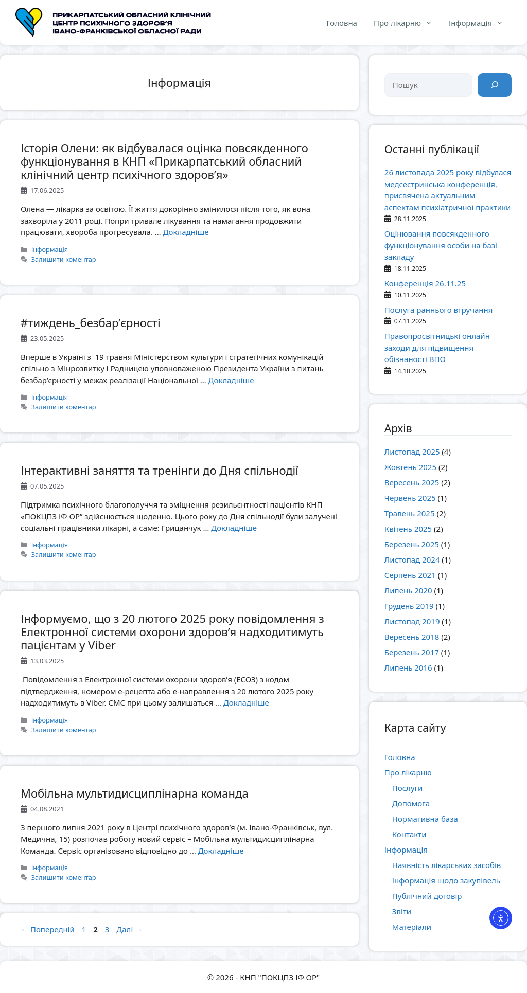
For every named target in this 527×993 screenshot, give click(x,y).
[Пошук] (495, 85)
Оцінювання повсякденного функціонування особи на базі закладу (440, 245)
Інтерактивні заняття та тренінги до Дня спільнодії (159, 470)
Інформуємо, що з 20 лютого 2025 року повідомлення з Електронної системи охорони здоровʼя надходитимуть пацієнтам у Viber (172, 631)
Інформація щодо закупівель (446, 880)
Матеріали (411, 927)
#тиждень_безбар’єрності (91, 322)
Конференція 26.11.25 (425, 283)
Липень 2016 (408, 667)
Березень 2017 (411, 652)
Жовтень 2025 (410, 467)
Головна (341, 22)
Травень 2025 (409, 513)
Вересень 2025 (412, 482)
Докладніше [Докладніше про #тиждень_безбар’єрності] (231, 380)
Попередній (48, 929)
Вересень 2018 (412, 636)
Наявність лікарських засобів (446, 865)
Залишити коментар (63, 259)
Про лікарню (407, 22)
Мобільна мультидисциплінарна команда (135, 793)
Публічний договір (427, 896)
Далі (129, 929)
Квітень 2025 (408, 528)
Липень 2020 (408, 590)
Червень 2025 (410, 498)
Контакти (409, 834)
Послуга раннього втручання (438, 309)
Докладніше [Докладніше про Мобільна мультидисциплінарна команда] (221, 850)
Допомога (411, 803)
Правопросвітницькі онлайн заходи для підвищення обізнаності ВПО (437, 347)
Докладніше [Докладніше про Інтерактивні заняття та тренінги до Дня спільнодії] (234, 527)
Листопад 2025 (412, 451)
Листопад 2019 (412, 621)
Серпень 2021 (410, 575)
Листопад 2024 (412, 559)
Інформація (480, 22)
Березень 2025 (411, 544)
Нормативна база (425, 819)
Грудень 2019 (409, 606)
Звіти (401, 911)
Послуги (407, 788)
